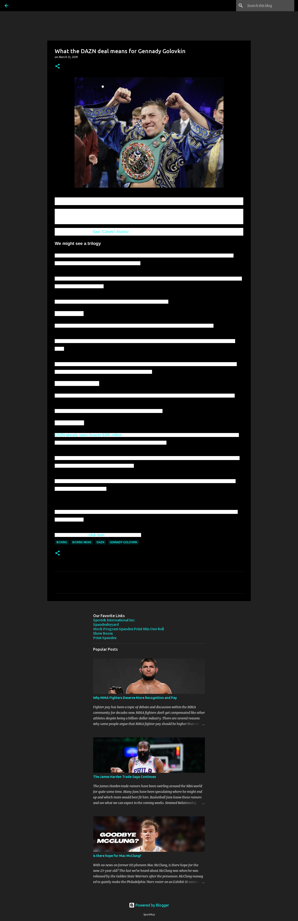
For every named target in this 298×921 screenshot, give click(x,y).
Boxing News (81, 542)
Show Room (103, 633)
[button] (57, 66)
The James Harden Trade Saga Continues (124, 777)
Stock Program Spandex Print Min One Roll (128, 629)
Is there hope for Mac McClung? (117, 856)
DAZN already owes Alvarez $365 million (88, 435)
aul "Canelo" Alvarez (112, 232)
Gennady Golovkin (123, 542)
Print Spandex (104, 638)
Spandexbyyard (106, 624)
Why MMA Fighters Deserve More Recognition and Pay (135, 698)
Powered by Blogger (149, 905)
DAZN (100, 542)
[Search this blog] (269, 5)
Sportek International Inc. (114, 620)
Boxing (62, 542)
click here (96, 535)
